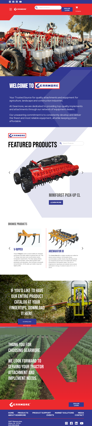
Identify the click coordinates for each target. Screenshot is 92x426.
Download (27, 322)
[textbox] (50, 8)
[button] (36, 7)
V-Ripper (18, 249)
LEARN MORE (55, 202)
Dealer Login (67, 9)
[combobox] (49, 7)
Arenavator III (56, 251)
